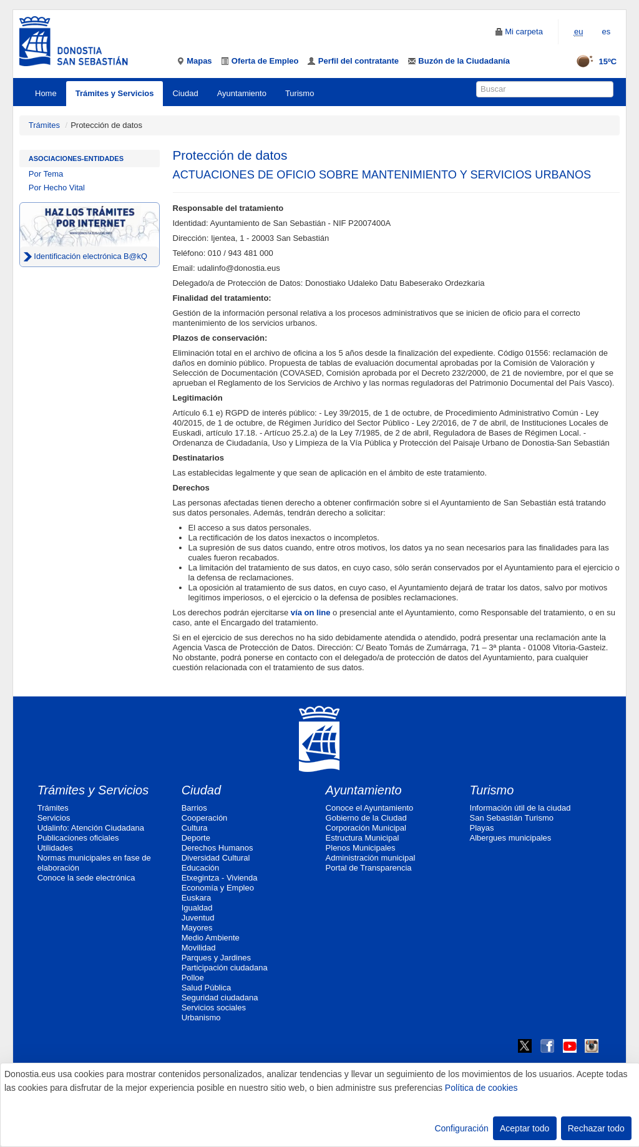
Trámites (44, 125)
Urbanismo (201, 1017)
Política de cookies (481, 1088)
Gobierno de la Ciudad (366, 817)
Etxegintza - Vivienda (220, 877)
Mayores (197, 927)
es (606, 31)
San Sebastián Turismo (512, 817)
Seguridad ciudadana (220, 997)
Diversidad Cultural (216, 857)
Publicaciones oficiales (78, 837)
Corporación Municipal (366, 827)
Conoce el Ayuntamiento (370, 808)
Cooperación (205, 817)
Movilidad (199, 947)
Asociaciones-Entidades (76, 158)
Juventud (198, 917)
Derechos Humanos (217, 847)
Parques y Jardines (216, 957)
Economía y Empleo (218, 887)
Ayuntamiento (241, 93)
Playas (482, 827)
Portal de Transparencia (369, 867)
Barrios (194, 808)
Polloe (193, 977)
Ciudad (185, 93)
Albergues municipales (511, 837)
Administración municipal (371, 857)
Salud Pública (207, 987)
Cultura (195, 827)
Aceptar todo (524, 1128)
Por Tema (46, 173)
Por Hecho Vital (57, 187)
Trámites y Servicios (115, 93)
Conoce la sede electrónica (86, 877)
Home (46, 93)
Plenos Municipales (361, 847)
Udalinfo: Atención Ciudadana (90, 827)
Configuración (461, 1128)
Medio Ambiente (211, 937)
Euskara (197, 897)
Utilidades (55, 847)
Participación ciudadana (225, 967)
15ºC (592, 61)
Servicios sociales (214, 1007)
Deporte (196, 837)
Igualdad (197, 907)
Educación (201, 867)
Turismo (299, 93)
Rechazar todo (596, 1128)
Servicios (54, 817)
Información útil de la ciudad (520, 808)
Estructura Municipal (362, 837)
